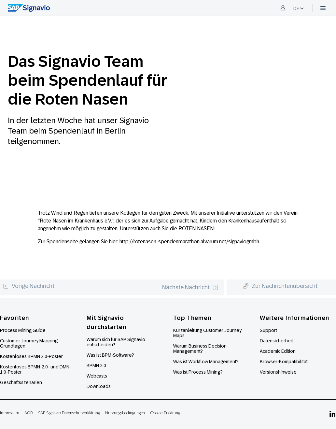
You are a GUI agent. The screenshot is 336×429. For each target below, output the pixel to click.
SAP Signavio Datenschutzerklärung (69, 412)
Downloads (99, 386)
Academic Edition (278, 351)
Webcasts (97, 376)
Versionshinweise (278, 372)
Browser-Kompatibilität (284, 361)
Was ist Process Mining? (198, 372)
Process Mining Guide (23, 330)
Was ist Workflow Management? (206, 361)
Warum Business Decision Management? (200, 348)
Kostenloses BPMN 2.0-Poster (31, 356)
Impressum (9, 412)
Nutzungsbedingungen (125, 412)
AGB (28, 412)
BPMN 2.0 (96, 365)
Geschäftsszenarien (21, 382)
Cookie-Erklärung (165, 412)
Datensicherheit (276, 340)
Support (268, 330)
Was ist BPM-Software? (110, 355)
